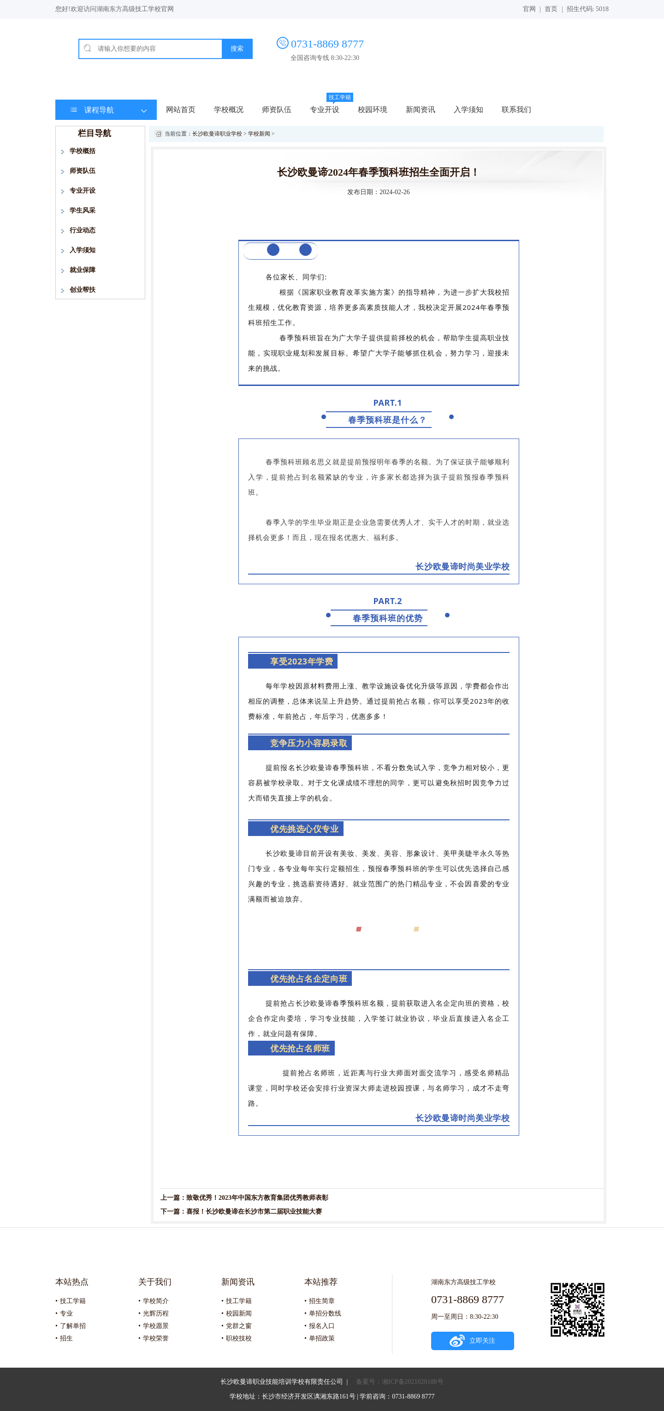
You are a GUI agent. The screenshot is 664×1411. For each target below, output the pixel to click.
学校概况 (228, 109)
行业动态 (82, 230)
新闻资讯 (420, 109)
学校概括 (82, 151)
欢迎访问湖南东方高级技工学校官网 (122, 9)
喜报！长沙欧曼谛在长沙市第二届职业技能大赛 (254, 1211)
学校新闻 (259, 133)
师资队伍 (276, 109)
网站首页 (181, 109)
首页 (551, 9)
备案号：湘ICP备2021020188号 (400, 1381)
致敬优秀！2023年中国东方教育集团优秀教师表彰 (257, 1197)
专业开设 (324, 109)
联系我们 (516, 109)
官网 (529, 9)
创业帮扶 (82, 289)
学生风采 (82, 210)
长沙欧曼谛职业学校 (217, 133)
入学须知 (468, 109)
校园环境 (372, 109)
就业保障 (82, 270)
